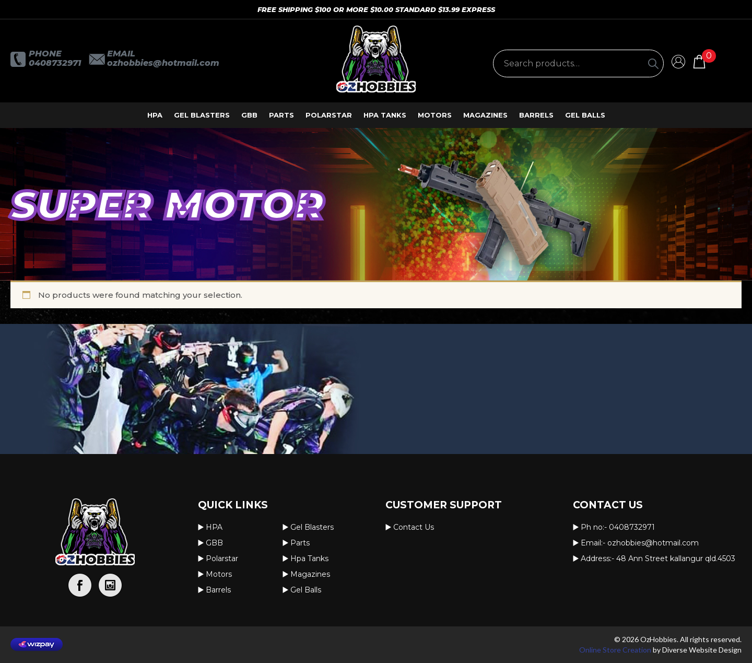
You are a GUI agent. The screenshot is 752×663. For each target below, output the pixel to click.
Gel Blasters (202, 115)
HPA (154, 115)
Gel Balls (585, 115)
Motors (435, 115)
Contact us (413, 527)
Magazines (485, 115)
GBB (249, 115)
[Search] (653, 63)
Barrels (536, 115)
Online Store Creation (615, 649)
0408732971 (55, 63)
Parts (281, 115)
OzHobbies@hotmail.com (163, 63)
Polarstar (329, 115)
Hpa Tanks (384, 115)
